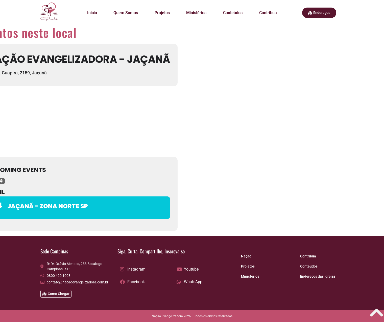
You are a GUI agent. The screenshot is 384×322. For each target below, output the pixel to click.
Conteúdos (233, 12)
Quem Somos (125, 12)
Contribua (268, 12)
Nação (246, 256)
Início (92, 12)
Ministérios (196, 12)
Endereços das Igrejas (317, 276)
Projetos (162, 12)
